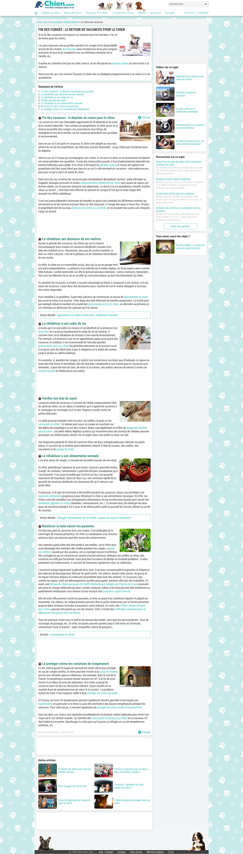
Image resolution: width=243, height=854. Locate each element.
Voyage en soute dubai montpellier (173, 179)
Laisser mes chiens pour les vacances (175, 193)
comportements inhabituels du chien (100, 182)
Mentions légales (155, 852)
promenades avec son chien (103, 304)
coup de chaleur (108, 671)
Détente (142, 12)
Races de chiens (73, 12)
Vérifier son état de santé (53, 100)
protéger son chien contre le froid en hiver (119, 707)
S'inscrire (189, 12)
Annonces (155, 12)
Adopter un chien (51, 12)
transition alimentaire (50, 496)
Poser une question (180, 226)
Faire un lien (136, 852)
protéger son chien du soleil (102, 693)
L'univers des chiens (123, 12)
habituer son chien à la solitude (89, 207)
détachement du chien (136, 297)
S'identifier (203, 12)
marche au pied (46, 371)
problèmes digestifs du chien (54, 503)
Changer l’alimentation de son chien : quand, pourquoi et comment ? (94, 517)
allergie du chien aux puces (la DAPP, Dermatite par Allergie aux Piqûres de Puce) (94, 584)
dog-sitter (43, 331)
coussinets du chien (49, 424)
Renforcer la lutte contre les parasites (60, 106)
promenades (70, 49)
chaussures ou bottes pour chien (109, 718)
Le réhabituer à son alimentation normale (61, 103)
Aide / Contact (106, 852)
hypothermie (45, 703)
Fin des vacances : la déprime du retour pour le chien (67, 91)
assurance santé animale (116, 591)
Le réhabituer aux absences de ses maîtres (62, 94)
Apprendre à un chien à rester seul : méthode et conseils (87, 315)
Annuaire (170, 12)
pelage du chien (65, 449)
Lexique (121, 852)
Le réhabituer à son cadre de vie (57, 97)
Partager (144, 117)
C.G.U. (171, 852)
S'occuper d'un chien (97, 12)
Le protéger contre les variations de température (65, 109)
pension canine (120, 63)
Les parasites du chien (62, 634)
